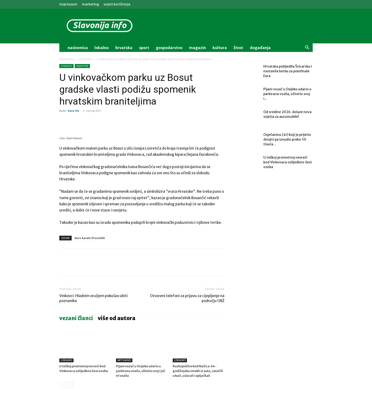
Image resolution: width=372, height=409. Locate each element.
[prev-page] (62, 385)
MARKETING (90, 4)
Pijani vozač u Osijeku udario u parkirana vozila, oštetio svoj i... (287, 94)
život (238, 47)
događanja (260, 47)
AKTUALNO (124, 360)
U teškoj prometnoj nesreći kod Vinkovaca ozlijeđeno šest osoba (287, 162)
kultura (220, 47)
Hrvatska (123, 47)
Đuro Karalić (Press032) (90, 238)
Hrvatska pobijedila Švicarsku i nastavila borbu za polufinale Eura (287, 71)
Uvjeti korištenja (117, 4)
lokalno (101, 47)
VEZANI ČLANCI (76, 318)
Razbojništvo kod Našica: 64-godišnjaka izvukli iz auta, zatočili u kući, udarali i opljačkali (198, 371)
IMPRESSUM (68, 4)
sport (144, 47)
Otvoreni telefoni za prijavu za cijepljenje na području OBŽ (187, 298)
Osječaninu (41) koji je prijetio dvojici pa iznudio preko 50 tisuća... (287, 139)
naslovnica (78, 47)
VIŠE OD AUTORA (116, 318)
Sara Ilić (73, 110)
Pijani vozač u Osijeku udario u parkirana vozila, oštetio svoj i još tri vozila (140, 371)
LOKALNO (85, 59)
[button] (307, 48)
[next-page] (70, 385)
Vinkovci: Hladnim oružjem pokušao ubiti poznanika (93, 298)
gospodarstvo (169, 47)
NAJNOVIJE (82, 66)
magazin (197, 47)
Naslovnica (66, 59)
